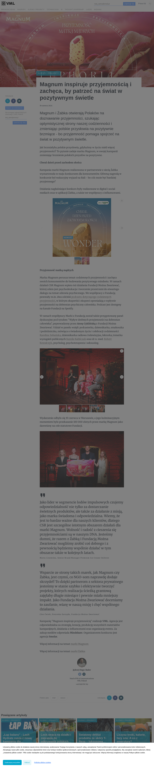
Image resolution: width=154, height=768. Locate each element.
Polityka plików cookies (42, 762)
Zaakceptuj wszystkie (12, 762)
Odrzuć (27, 762)
